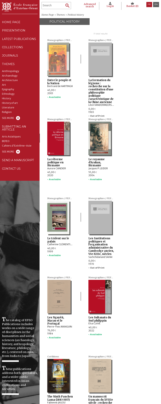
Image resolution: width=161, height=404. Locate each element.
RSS (117, 398)
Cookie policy (122, 387)
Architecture (10, 81)
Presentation (14, 31)
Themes (79, 391)
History (6, 99)
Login (110, 6)
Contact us (11, 170)
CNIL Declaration (124, 384)
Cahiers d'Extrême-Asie (16, 147)
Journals (81, 387)
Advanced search (90, 5)
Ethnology (8, 95)
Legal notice (122, 380)
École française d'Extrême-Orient (20, 7)
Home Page (11, 22)
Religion (7, 113)
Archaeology (9, 76)
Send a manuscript (18, 161)
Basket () (132, 6)
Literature (8, 108)
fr (149, 4)
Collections (83, 384)
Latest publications (19, 39)
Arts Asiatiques (11, 137)
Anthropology (10, 72)
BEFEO (5, 142)
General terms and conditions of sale (133, 392)
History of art (10, 104)
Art (4, 85)
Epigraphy (8, 90)
